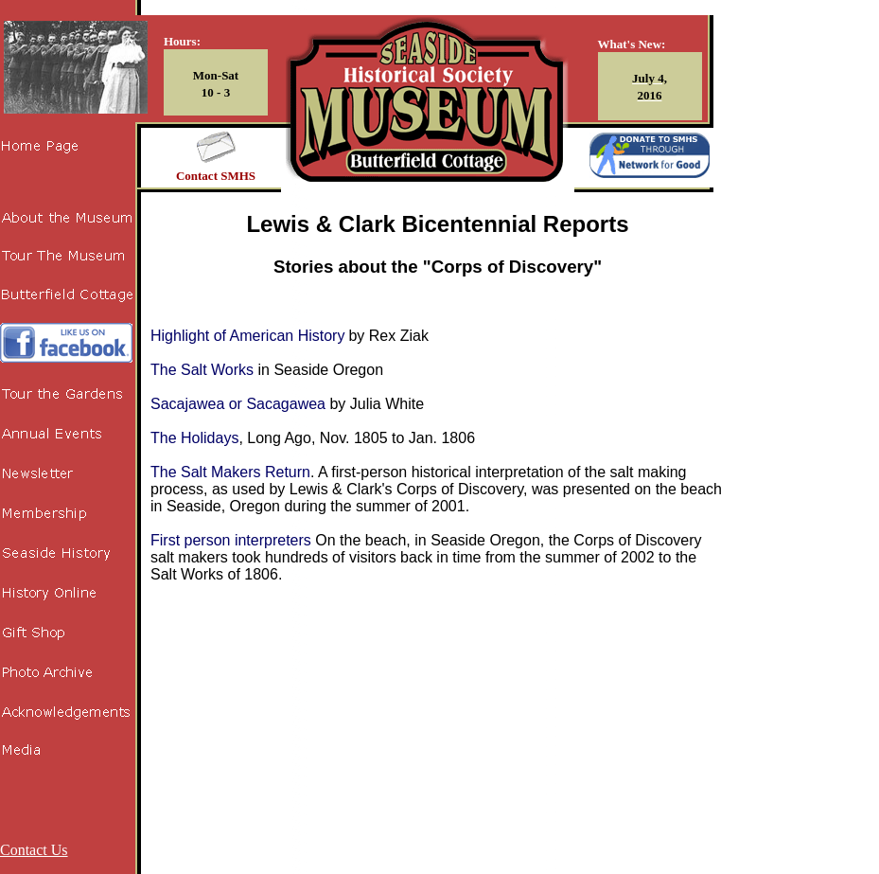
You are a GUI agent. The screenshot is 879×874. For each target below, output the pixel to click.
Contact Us (34, 850)
